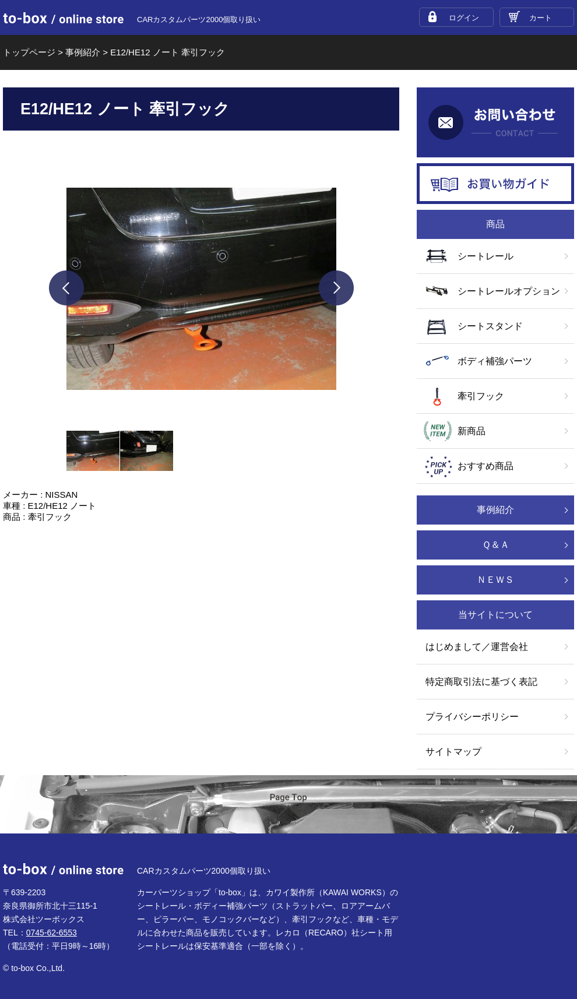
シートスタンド (490, 326)
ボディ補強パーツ (495, 361)
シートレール (485, 256)
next (336, 287)
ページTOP (288, 805)
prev (66, 287)
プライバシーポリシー (472, 717)
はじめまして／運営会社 (476, 647)
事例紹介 (495, 510)
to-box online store (63, 18)
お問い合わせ (495, 122)
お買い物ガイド (495, 183)
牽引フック (481, 396)
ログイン (464, 17)
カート (540, 17)
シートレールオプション (509, 291)
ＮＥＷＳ (495, 580)
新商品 (471, 431)
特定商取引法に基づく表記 (481, 682)
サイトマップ (453, 752)
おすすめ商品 (485, 466)
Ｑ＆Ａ (495, 545)
